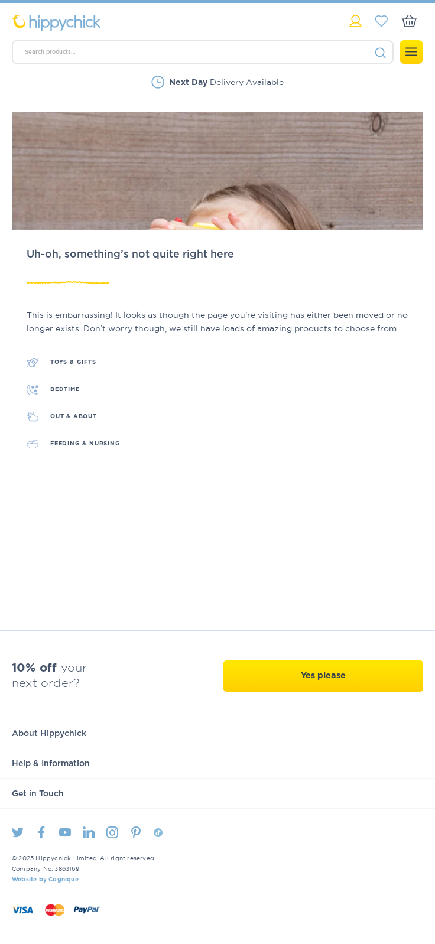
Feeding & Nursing (85, 444)
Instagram (112, 832)
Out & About (73, 416)
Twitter (18, 832)
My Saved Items (381, 21)
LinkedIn (89, 832)
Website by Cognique (45, 880)
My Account (355, 21)
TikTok (158, 832)
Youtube (65, 832)
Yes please (323, 675)
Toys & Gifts (73, 362)
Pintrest (136, 832)
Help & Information (51, 764)
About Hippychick (49, 734)
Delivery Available (226, 82)
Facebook (41, 832)
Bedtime (65, 389)
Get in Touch (38, 794)
